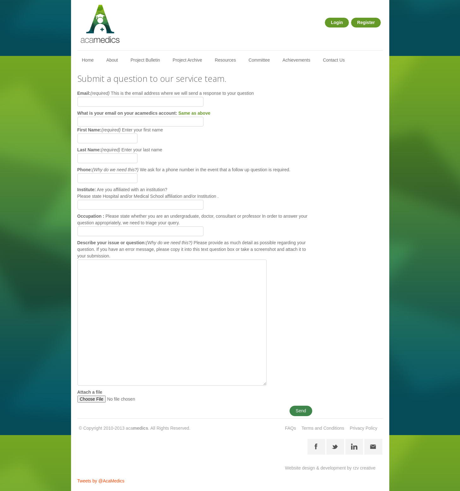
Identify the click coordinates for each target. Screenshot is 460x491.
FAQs (290, 428)
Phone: (108, 169)
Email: (94, 93)
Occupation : (91, 216)
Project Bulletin (145, 60)
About (112, 60)
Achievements (296, 60)
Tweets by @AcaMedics (101, 480)
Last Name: (98, 149)
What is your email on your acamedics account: (144, 113)
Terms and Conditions (323, 428)
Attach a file (89, 392)
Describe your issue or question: (135, 242)
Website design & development (315, 467)
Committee (259, 60)
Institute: (86, 189)
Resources (225, 60)
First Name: (99, 129)
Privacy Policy (363, 428)
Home (88, 60)
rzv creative (364, 467)
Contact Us (334, 60)
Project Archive (187, 60)
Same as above (194, 113)
